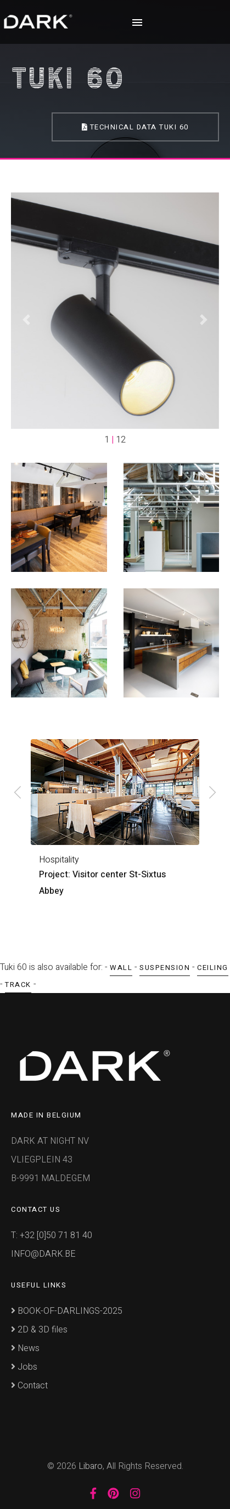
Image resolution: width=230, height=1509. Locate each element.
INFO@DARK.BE (43, 1252)
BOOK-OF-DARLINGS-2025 (66, 1309)
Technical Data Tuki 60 (135, 127)
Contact (29, 1384)
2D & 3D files (39, 1328)
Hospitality (59, 859)
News (25, 1346)
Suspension (164, 966)
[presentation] (18, 793)
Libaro (90, 1464)
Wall (121, 966)
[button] (26, 319)
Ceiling (212, 966)
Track (18, 983)
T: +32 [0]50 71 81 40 (51, 1233)
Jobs (24, 1365)
